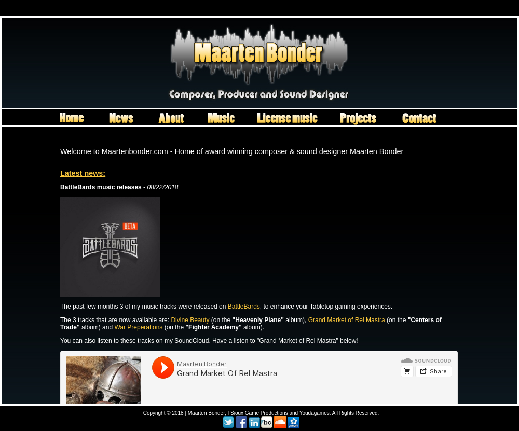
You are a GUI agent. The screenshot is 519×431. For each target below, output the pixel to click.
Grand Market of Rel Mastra (346, 320)
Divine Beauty (190, 320)
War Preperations (138, 327)
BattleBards (244, 306)
